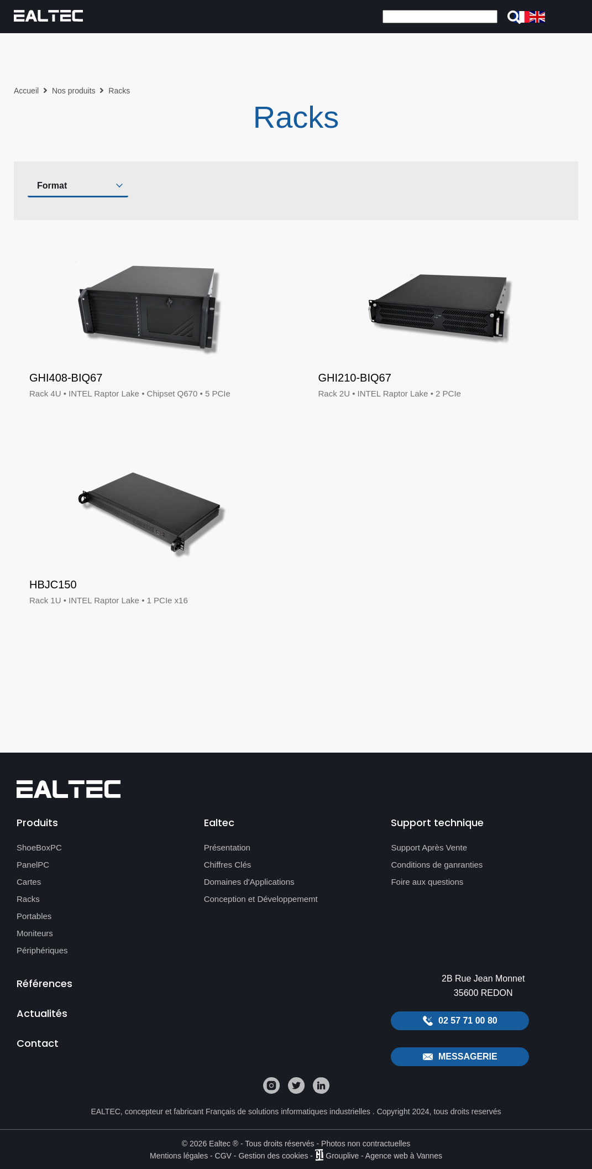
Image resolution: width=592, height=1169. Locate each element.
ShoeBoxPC (39, 847)
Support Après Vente (429, 847)
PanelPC (33, 864)
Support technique (437, 822)
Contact (38, 1043)
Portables (34, 916)
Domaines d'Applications (249, 881)
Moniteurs (35, 933)
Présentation (227, 847)
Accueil (26, 90)
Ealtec (219, 822)
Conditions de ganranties (437, 864)
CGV (223, 1155)
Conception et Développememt (261, 899)
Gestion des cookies (273, 1155)
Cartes (29, 881)
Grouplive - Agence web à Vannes (384, 1155)
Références (44, 983)
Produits (37, 822)
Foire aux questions (427, 881)
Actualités (42, 1013)
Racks (28, 899)
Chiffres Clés (228, 864)
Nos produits (74, 90)
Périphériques (42, 950)
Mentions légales (179, 1155)
